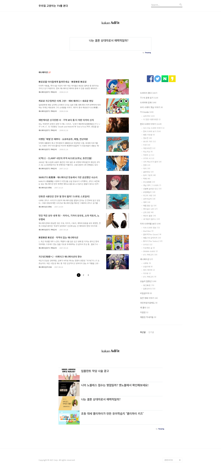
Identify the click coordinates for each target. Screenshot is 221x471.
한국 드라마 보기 (152, 131)
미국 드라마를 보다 (150, 223)
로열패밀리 (149, 192)
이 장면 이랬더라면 (152, 119)
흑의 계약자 (149, 270)
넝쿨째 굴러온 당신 (152, 188)
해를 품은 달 (149, 205)
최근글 (143, 332)
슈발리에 (148, 266)
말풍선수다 (149, 288)
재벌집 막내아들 (148, 317)
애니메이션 (146, 259)
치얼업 (144, 312)
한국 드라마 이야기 (151, 124)
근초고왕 (148, 212)
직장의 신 (148, 155)
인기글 (151, 332)
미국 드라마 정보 (151, 227)
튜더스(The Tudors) (153, 241)
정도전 (147, 138)
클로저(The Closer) (152, 234)
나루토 (147, 263)
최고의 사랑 (149, 195)
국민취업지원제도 (148, 302)
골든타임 (148, 171)
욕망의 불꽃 (149, 215)
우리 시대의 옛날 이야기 (151, 107)
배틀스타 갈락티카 (152, 237)
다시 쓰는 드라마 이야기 (153, 128)
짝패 (146, 178)
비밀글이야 (146, 293)
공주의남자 (149, 198)
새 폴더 (145, 307)
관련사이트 (168, 460)
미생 (146, 145)
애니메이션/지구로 (45, 267)
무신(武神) (149, 182)
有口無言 (148, 285)
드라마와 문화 (148, 102)
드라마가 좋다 (148, 93)
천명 (146, 165)
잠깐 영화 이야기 (149, 298)
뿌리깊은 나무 (150, 209)
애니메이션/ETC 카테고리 (48, 92)
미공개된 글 (149, 248)
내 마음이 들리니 (151, 219)
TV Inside (146, 112)
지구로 (147, 273)
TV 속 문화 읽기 (149, 97)
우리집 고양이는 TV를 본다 (53, 5)
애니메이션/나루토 (45, 187)
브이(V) (147, 244)
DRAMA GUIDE (150, 251)
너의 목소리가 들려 (152, 161)
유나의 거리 (149, 141)
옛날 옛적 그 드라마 (152, 185)
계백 (146, 202)
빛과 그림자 (149, 175)
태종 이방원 (149, 134)
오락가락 (149, 116)
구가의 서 (148, 158)
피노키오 (148, 151)
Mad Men (148, 231)
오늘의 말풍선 (148, 281)
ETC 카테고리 (150, 254)
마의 (146, 168)
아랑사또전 (149, 148)
